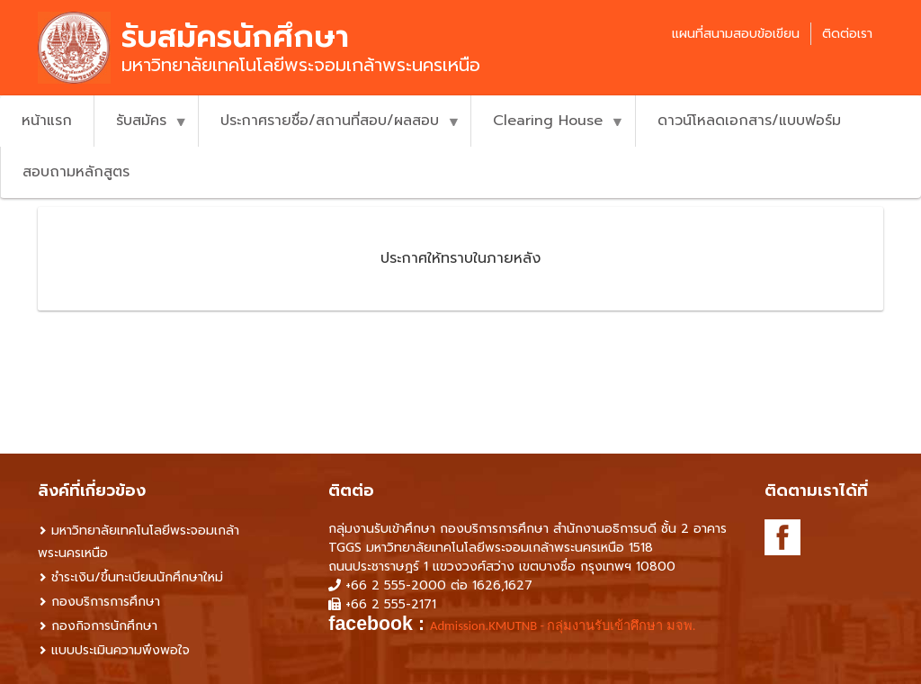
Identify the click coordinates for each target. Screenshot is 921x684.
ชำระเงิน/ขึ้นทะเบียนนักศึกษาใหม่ (137, 577)
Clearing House (547, 128)
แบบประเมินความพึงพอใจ (120, 650)
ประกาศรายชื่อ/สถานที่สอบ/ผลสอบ (329, 128)
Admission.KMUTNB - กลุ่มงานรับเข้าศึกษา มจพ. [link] (562, 625)
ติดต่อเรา (847, 33)
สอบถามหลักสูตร (76, 172)
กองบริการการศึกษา (105, 601)
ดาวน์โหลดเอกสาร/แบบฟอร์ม (749, 120)
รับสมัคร (140, 128)
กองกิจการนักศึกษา (104, 625)
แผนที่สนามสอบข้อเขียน (736, 33)
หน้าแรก (47, 120)
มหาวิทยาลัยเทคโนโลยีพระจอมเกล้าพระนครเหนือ (138, 541)
